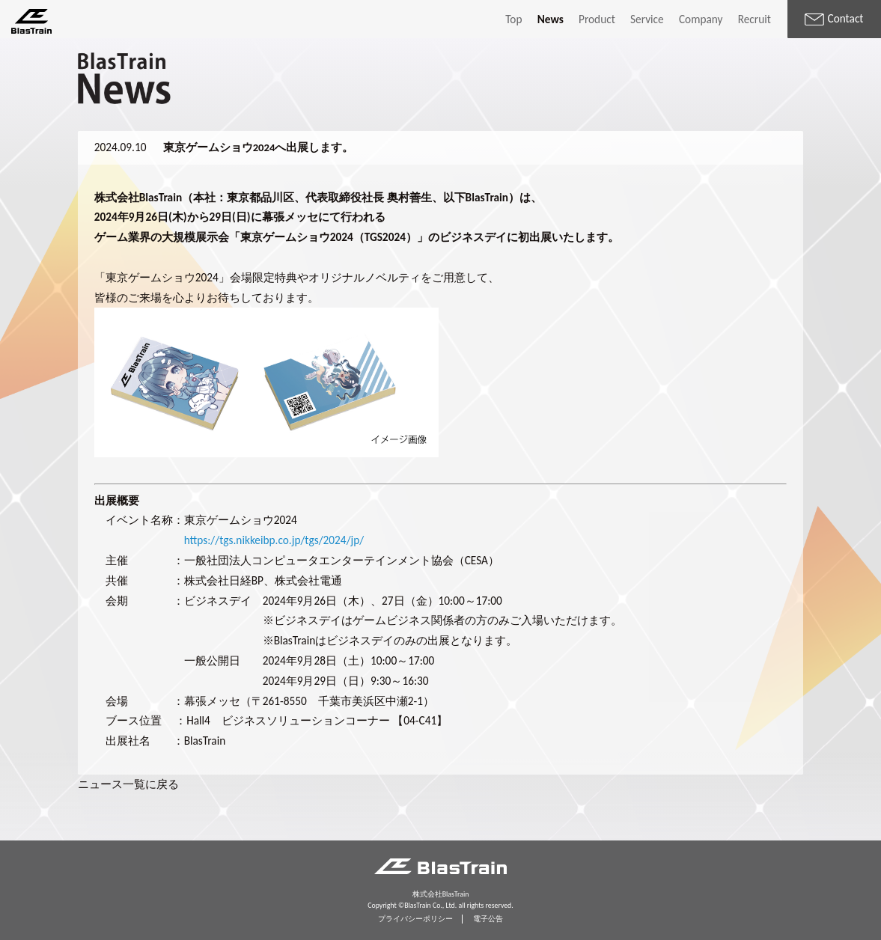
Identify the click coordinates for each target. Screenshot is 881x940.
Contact (834, 18)
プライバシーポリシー (415, 919)
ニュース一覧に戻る (128, 784)
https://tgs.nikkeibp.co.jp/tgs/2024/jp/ (274, 540)
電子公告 (488, 919)
